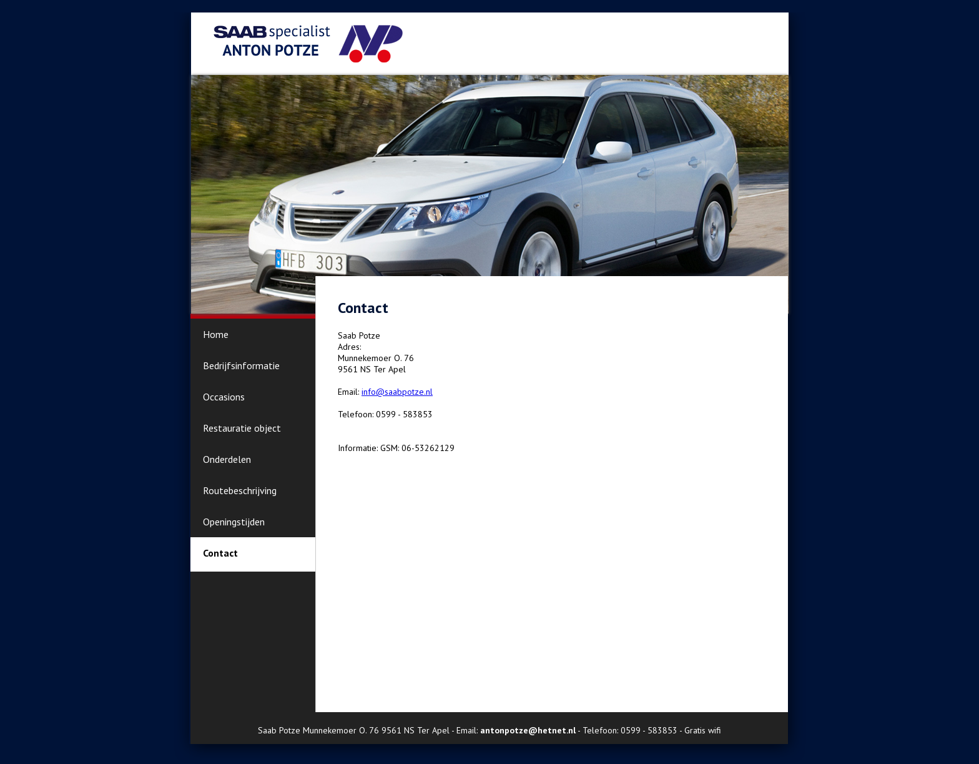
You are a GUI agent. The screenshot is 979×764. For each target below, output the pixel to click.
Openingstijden (234, 521)
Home (216, 334)
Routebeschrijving (240, 490)
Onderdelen (227, 459)
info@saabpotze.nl (397, 391)
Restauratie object (242, 428)
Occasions (224, 396)
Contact (220, 553)
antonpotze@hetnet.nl (528, 730)
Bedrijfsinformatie (241, 365)
